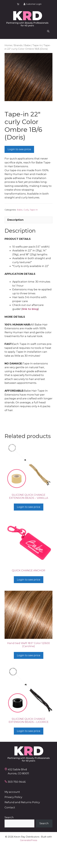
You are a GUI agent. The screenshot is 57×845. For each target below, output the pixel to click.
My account (12, 791)
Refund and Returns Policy (22, 802)
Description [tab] (15, 219)
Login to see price (19, 149)
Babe (27, 45)
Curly (26, 209)
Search (9, 817)
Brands (18, 45)
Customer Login (32, 4)
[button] (48, 31)
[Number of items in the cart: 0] (18, 4)
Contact (10, 807)
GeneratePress (28, 840)
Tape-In (37, 45)
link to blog (30, 308)
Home (8, 45)
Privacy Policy (13, 797)
